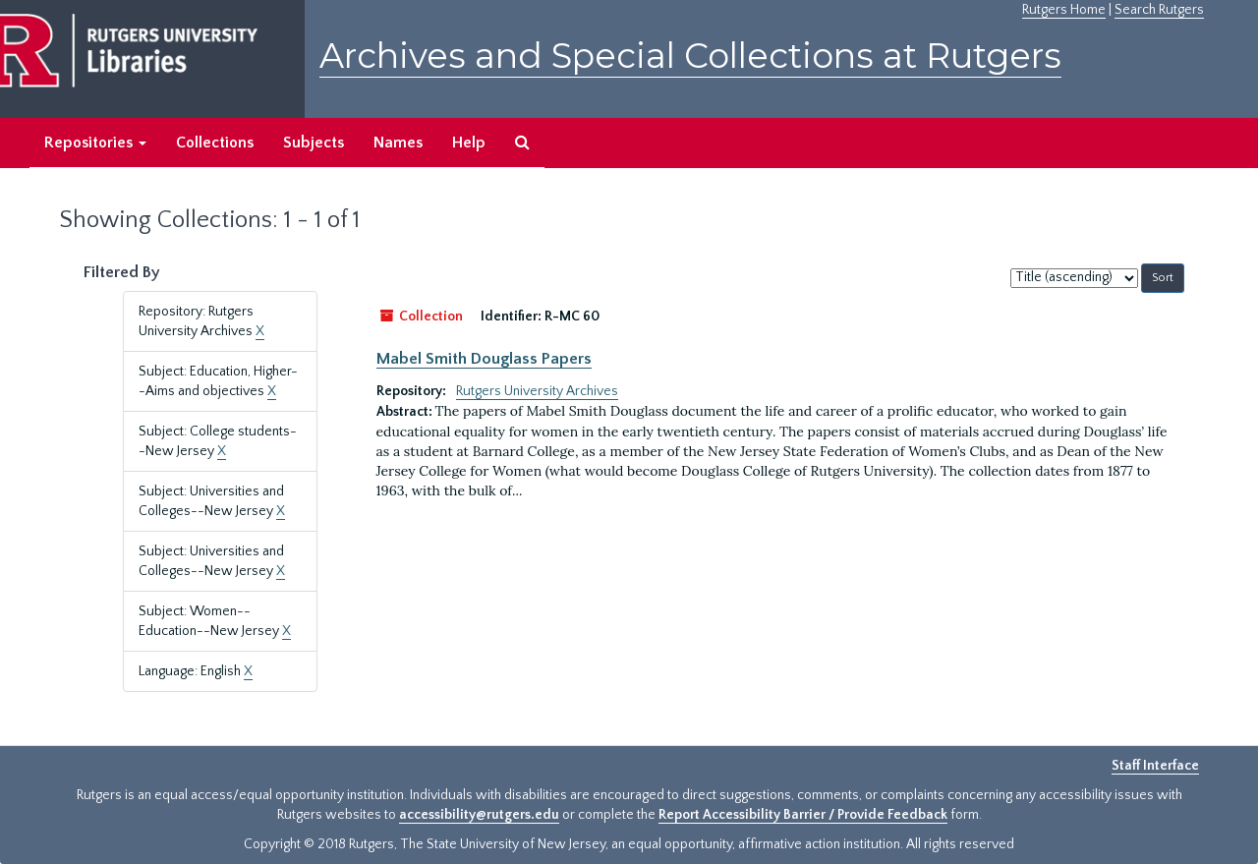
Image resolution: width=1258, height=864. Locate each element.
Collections (215, 142)
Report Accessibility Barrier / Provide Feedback (802, 815)
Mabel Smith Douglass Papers (484, 359)
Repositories (95, 142)
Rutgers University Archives (537, 391)
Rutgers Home (1064, 10)
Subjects (313, 142)
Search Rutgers (1159, 10)
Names (398, 142)
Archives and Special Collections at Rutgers (690, 55)
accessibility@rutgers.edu (479, 815)
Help (469, 142)
